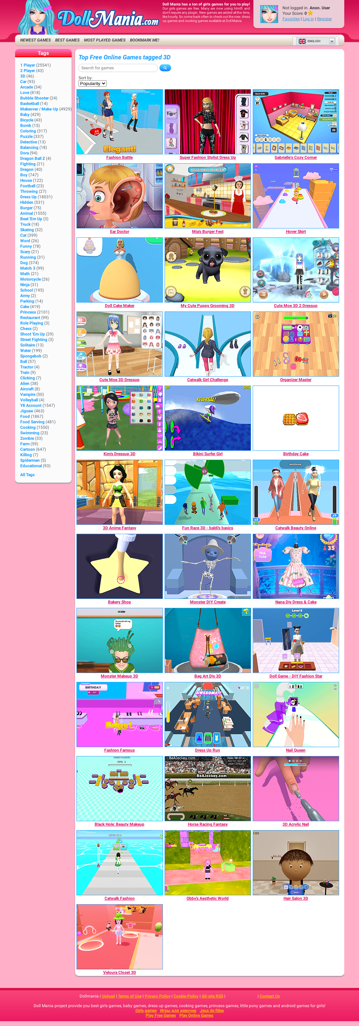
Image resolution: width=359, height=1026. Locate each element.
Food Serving (32, 422)
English (309, 41)
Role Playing (31, 323)
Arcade (26, 87)
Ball (23, 361)
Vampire (27, 394)
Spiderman (30, 460)
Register (324, 18)
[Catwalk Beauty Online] (296, 492)
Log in (308, 18)
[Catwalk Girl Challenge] (208, 344)
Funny (26, 246)
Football (27, 186)
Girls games (146, 1010)
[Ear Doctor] (119, 195)
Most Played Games (104, 40)
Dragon (27, 169)
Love (24, 92)
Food (25, 416)
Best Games (67, 40)
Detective (28, 142)
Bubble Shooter (34, 98)
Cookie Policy (186, 996)
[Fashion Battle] (119, 121)
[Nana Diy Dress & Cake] (296, 566)
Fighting (28, 164)
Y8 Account (30, 405)
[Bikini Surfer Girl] (208, 418)
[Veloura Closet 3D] (119, 936)
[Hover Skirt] (296, 195)
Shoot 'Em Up (32, 334)
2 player (27, 70)
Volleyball (29, 400)
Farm (24, 443)
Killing (26, 454)
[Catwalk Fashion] (119, 862)
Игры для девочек (178, 1010)
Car (23, 81)
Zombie (27, 438)
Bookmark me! (144, 40)
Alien (24, 383)
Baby (24, 114)
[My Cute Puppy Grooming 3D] (208, 270)
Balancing (29, 147)
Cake (24, 306)
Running (28, 257)
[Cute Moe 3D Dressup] (119, 344)
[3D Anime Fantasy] (119, 492)
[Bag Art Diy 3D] (208, 640)
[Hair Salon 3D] (296, 862)
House (26, 180)
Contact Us (270, 996)
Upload (108, 996)
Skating (27, 229)
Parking (27, 301)
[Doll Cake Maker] (119, 270)
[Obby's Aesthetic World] (208, 862)
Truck (25, 224)
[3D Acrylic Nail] (296, 788)
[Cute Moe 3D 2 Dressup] (296, 270)
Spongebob (30, 356)
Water (25, 350)
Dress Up (28, 196)
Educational (31, 465)
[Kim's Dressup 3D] (119, 418)
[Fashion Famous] (119, 714)
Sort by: (86, 77)
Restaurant (30, 317)
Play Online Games (196, 1015)
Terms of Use (130, 996)
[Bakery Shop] (119, 566)
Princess (28, 312)
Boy (23, 175)
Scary (25, 251)
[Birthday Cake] (296, 418)
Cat (23, 235)
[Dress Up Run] (208, 714)
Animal (26, 213)
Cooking (28, 427)
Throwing (29, 191)
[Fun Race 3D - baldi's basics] (208, 492)
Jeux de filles (212, 1010)
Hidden (26, 202)
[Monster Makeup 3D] (119, 640)
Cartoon (27, 449)
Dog (24, 262)
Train (24, 372)
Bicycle (26, 120)
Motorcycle (30, 279)
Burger (26, 207)
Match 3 (27, 268)
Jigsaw (26, 411)
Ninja (24, 284)
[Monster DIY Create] (208, 566)
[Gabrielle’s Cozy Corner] (296, 121)
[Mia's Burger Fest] (208, 195)
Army (25, 295)
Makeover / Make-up (39, 109)
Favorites (291, 18)
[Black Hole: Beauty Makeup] (119, 788)
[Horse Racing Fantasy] (208, 788)
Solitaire (27, 345)
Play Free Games (161, 1015)
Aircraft (27, 389)
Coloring (28, 131)
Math (25, 273)
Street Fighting (33, 339)
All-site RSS (212, 996)
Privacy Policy (157, 996)
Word (25, 240)
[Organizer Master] (296, 344)
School (26, 290)
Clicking (27, 378)
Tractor (26, 367)
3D (22, 76)
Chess (26, 328)
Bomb (25, 125)
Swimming (29, 433)
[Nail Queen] (296, 714)
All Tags (27, 474)
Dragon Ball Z (32, 158)
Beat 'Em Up (31, 218)
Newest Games (35, 40)
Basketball (29, 103)
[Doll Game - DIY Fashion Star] (296, 640)
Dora (24, 153)
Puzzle (26, 136)
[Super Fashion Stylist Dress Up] (208, 121)
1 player (27, 65)
